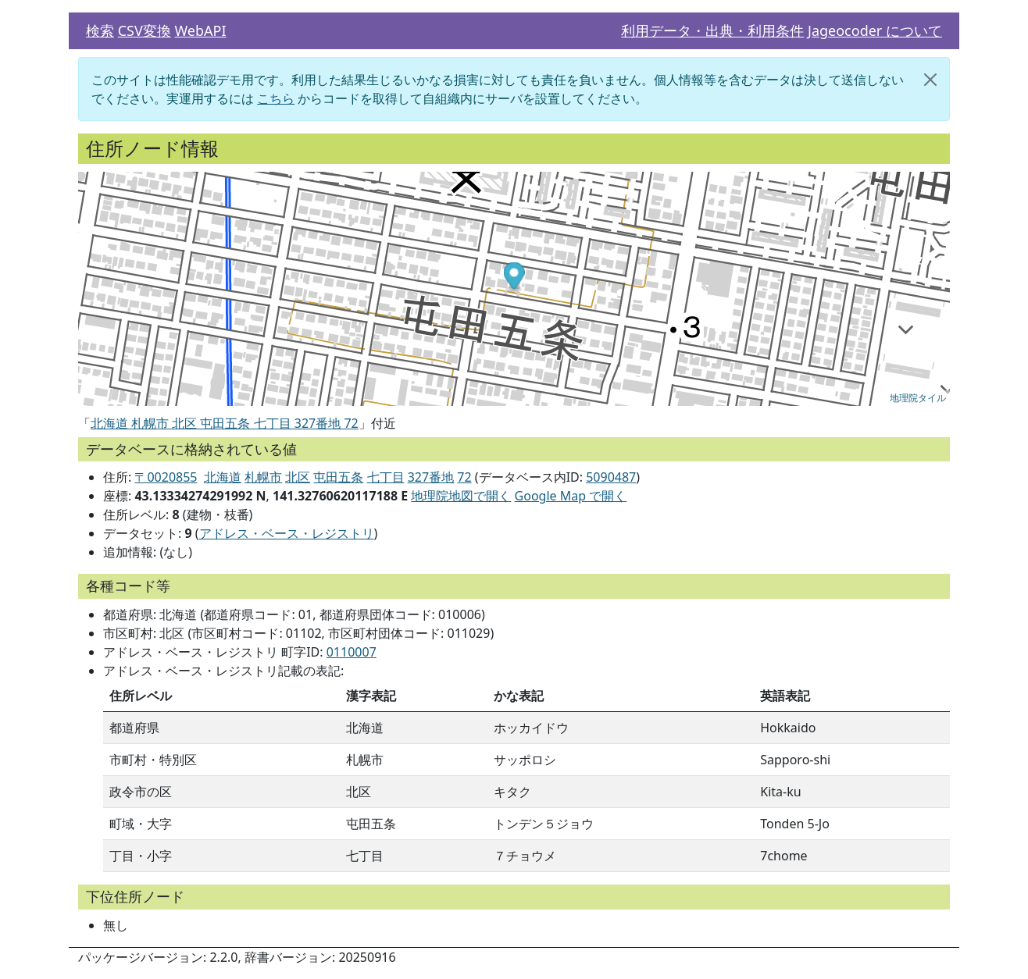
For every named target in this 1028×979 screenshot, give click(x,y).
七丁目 (386, 477)
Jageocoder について (875, 30)
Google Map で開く (571, 495)
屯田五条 (338, 477)
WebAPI (200, 30)
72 (464, 477)
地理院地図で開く (461, 495)
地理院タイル (918, 398)
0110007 (352, 651)
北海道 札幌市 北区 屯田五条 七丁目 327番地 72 (225, 423)
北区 (297, 477)
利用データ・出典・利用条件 (712, 30)
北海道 (222, 477)
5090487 (611, 477)
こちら (275, 98)
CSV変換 (144, 30)
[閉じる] (930, 79)
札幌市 (263, 477)
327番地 (431, 477)
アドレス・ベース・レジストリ (286, 533)
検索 (100, 30)
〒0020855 (165, 477)
